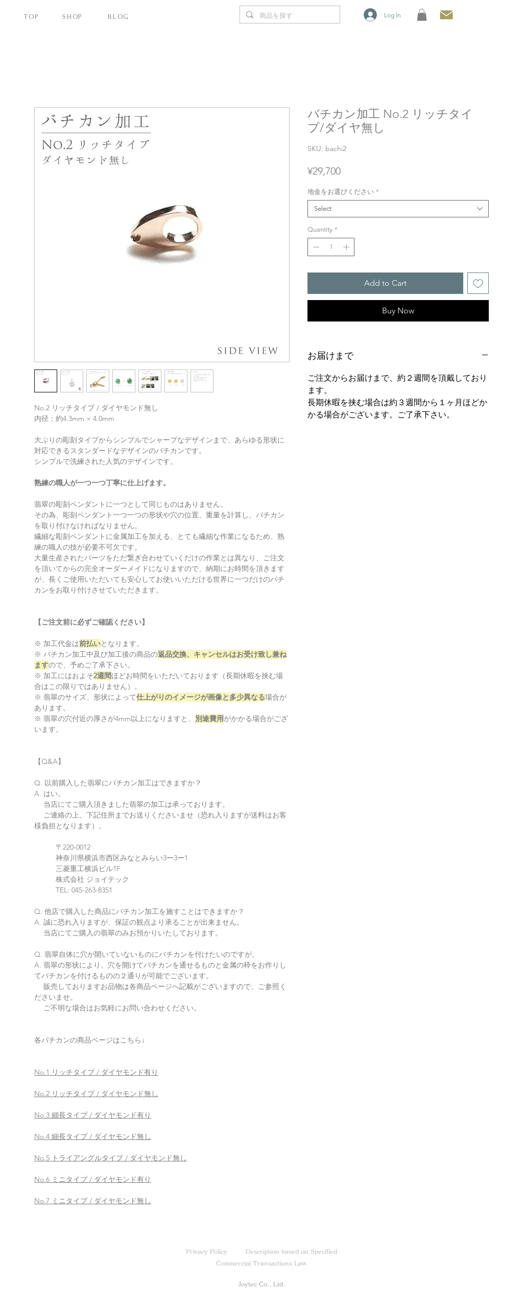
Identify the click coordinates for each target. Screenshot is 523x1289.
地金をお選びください (343, 191)
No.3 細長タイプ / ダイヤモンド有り (92, 1115)
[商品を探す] (288, 16)
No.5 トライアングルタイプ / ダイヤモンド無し (110, 1157)
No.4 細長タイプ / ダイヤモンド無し (92, 1136)
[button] (422, 15)
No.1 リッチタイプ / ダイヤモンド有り (96, 1072)
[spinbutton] (331, 247)
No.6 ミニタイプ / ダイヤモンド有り (92, 1179)
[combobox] (398, 208)
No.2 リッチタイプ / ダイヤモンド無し (96, 1093)
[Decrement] (315, 247)
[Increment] (347, 247)
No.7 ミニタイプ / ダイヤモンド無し (92, 1200)
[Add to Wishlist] (478, 283)
